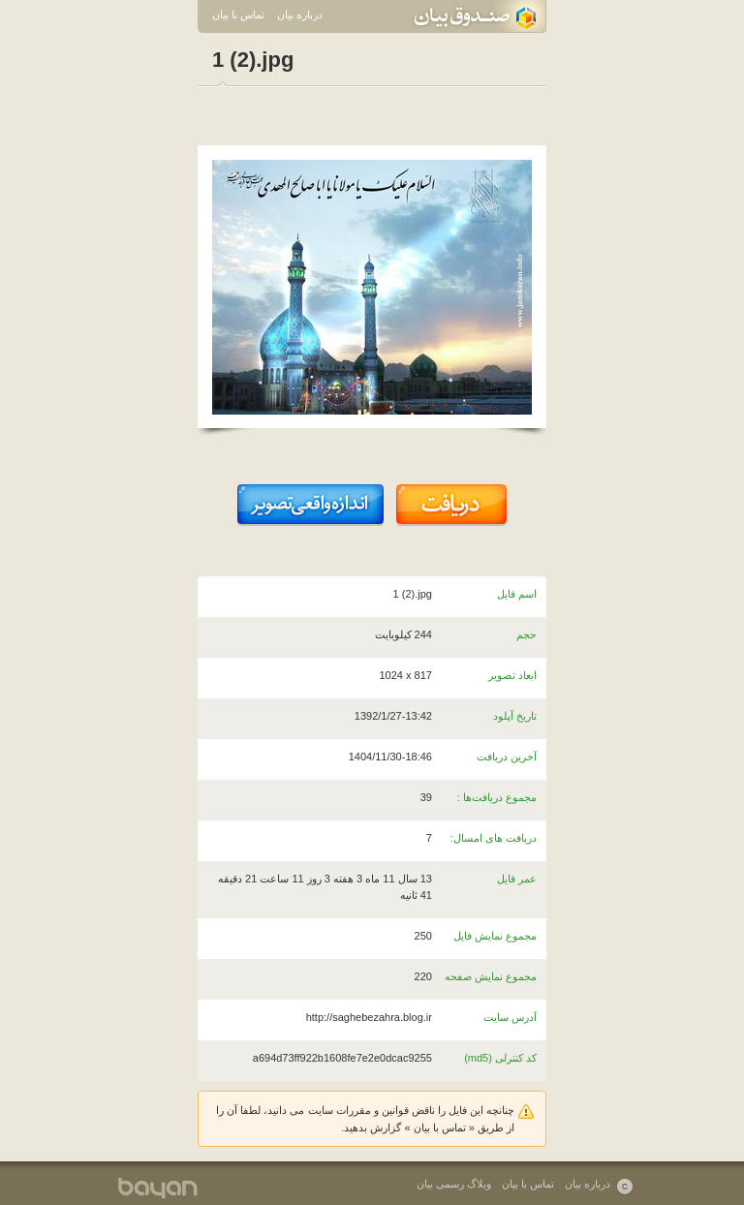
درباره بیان (300, 14)
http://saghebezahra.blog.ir (369, 1017)
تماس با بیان (238, 14)
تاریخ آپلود (515, 716)
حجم (526, 634)
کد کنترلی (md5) (500, 1058)
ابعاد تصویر (512, 675)
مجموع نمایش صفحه (491, 976)
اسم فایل (517, 594)
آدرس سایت (510, 1017)
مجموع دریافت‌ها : (497, 797)
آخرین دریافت (507, 756)
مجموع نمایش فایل (495, 936)
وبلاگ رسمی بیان (454, 1184)
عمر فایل (517, 878)
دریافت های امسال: (493, 838)
